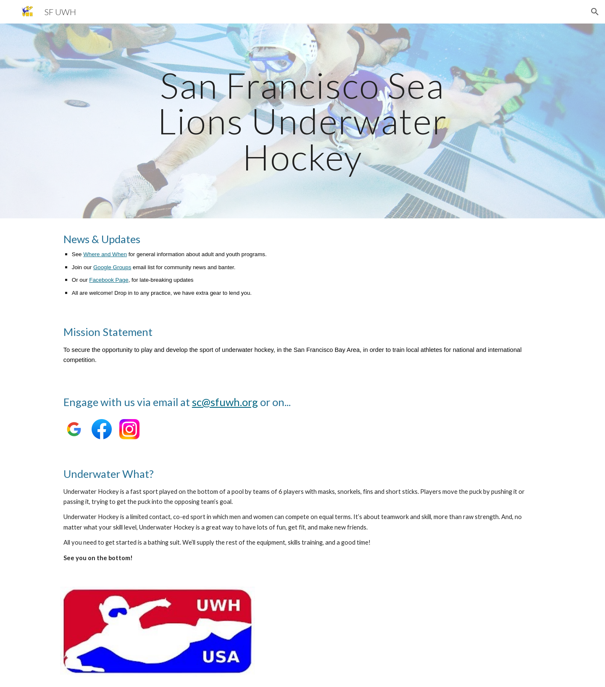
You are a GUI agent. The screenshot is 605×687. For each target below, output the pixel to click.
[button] (595, 12)
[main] (302, 121)
